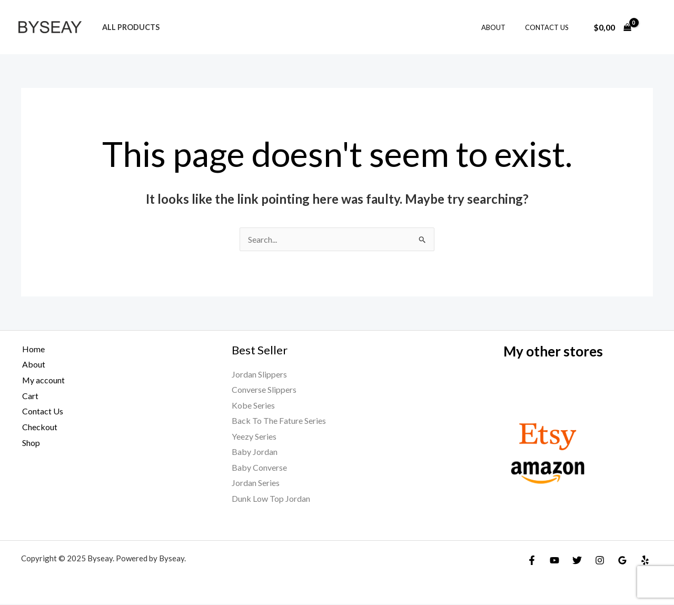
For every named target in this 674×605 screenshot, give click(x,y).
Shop (30, 443)
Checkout (38, 427)
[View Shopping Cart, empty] (612, 27)
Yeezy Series (254, 437)
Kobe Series (253, 405)
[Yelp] (645, 561)
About (502, 27)
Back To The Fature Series (279, 421)
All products (128, 27)
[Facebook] (532, 561)
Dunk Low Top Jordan (271, 499)
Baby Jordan (254, 453)
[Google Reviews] (622, 561)
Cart (29, 396)
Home (32, 349)
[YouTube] (554, 561)
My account (42, 380)
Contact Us (549, 27)
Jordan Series (256, 484)
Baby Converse (259, 468)
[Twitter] (577, 561)
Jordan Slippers (259, 374)
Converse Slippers (264, 390)
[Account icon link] (651, 27)
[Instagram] (599, 561)
